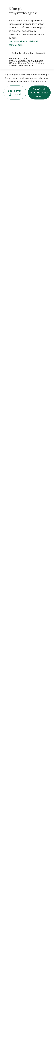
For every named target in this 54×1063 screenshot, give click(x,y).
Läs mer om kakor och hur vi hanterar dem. (23, 43)
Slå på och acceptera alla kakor (39, 92)
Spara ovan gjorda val (15, 92)
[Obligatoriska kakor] (21, 53)
